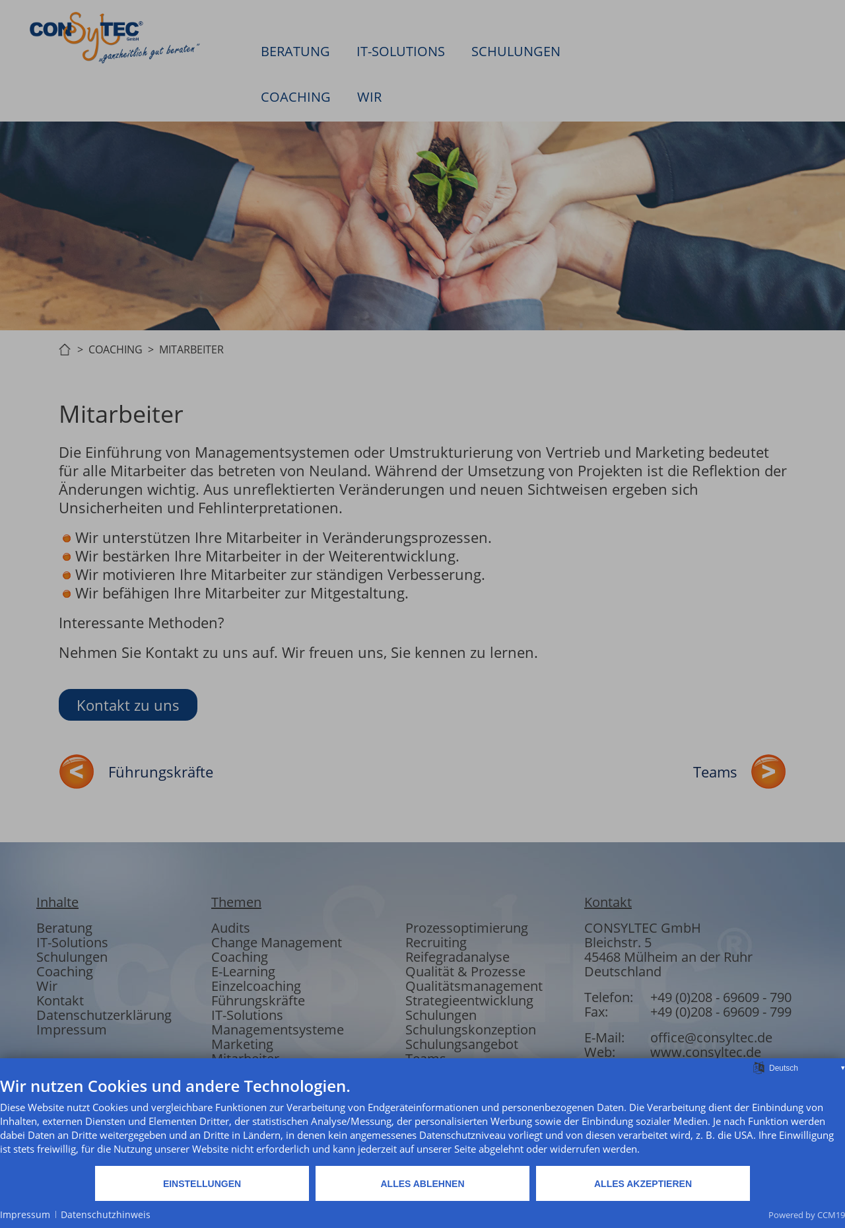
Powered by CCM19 (806, 1215)
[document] (422, 1120)
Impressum (25, 1214)
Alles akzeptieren (643, 1183)
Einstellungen (202, 1183)
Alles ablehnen (422, 1183)
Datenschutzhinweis (106, 1214)
